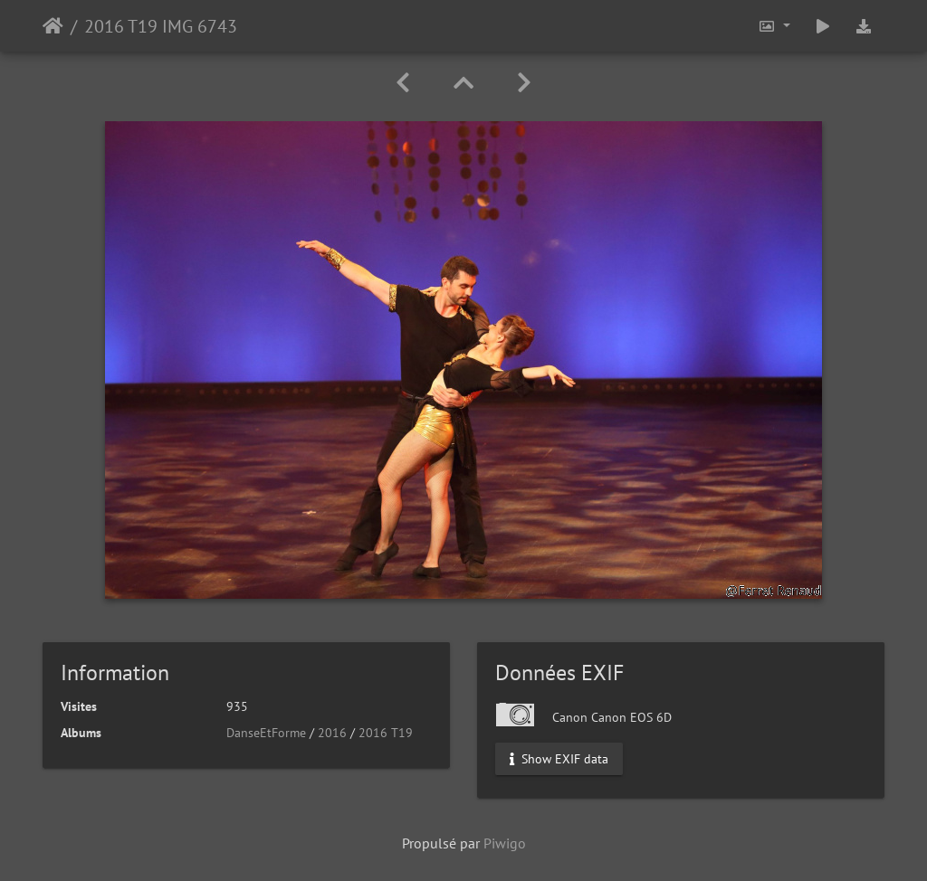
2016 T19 (385, 733)
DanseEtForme (266, 733)
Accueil (53, 26)
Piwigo (504, 843)
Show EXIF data (559, 759)
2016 (332, 733)
